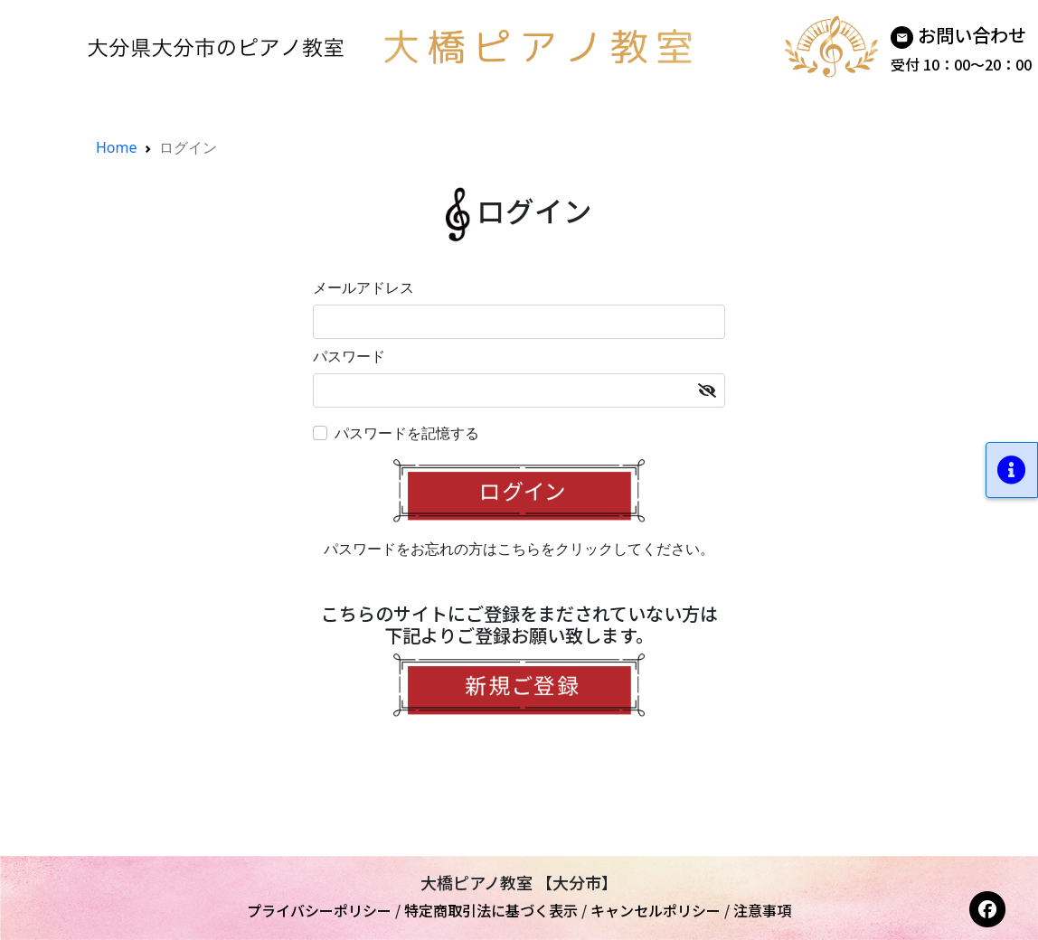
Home (116, 147)
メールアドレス (363, 287)
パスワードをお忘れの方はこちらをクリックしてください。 (519, 549)
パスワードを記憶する (407, 433)
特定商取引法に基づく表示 (491, 910)
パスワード (349, 356)
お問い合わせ (972, 35)
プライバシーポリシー (319, 910)
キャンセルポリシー (655, 910)
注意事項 (762, 910)
